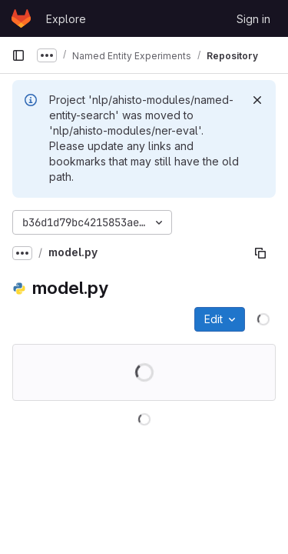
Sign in (253, 18)
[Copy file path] (260, 253)
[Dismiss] (257, 100)
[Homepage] (21, 18)
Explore (66, 18)
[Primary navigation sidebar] (18, 55)
